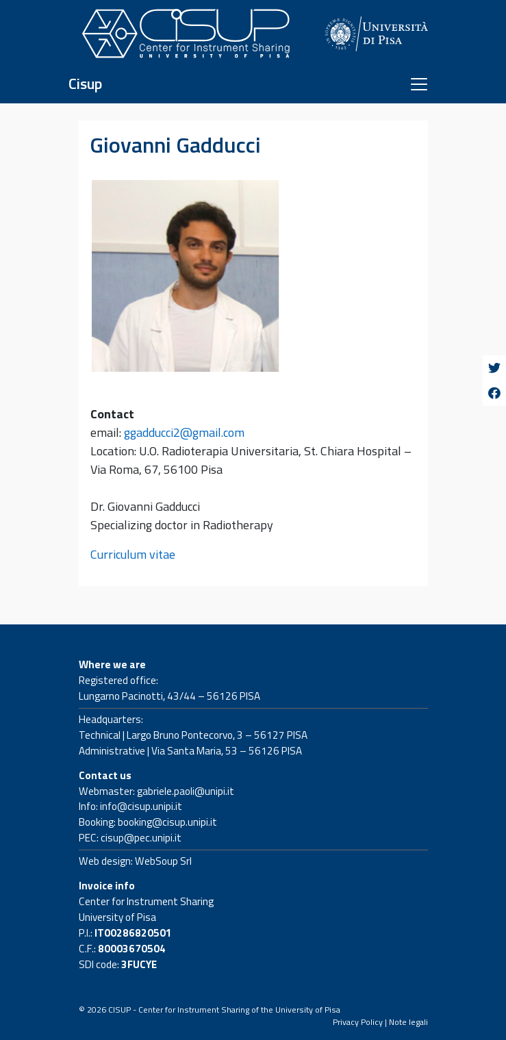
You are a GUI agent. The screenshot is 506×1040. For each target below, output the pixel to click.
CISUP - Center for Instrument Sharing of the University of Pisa (224, 1009)
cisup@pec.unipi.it (141, 838)
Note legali (408, 1021)
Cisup (85, 84)
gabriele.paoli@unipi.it (185, 791)
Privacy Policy (358, 1021)
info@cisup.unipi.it (141, 806)
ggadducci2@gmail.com (184, 432)
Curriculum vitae (132, 554)
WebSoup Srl (163, 861)
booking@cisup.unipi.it (167, 822)
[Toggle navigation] (419, 84)
